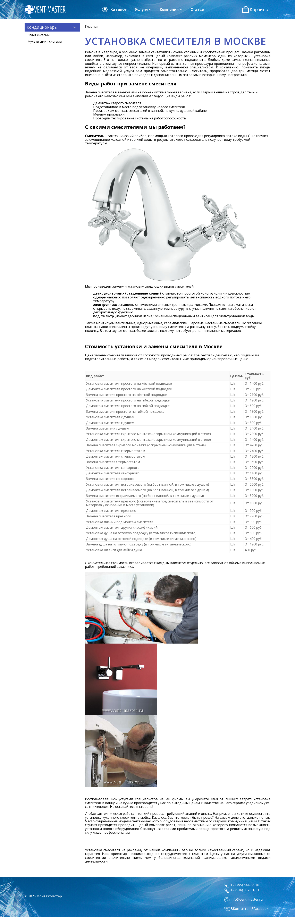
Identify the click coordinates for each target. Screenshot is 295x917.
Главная (91, 26)
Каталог (114, 9)
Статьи (197, 9)
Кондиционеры (52, 27)
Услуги (143, 9)
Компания (171, 9)
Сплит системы (39, 35)
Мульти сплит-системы (45, 41)
